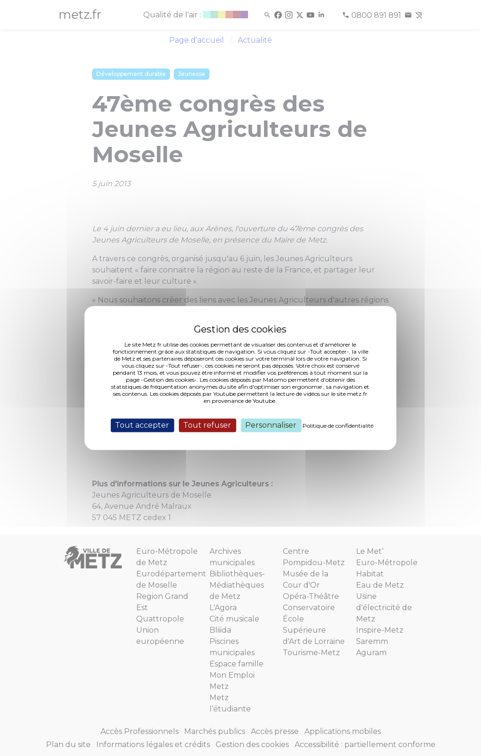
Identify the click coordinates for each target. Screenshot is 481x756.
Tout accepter (142, 425)
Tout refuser (207, 425)
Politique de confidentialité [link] (338, 425)
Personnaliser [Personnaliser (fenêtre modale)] (270, 425)
